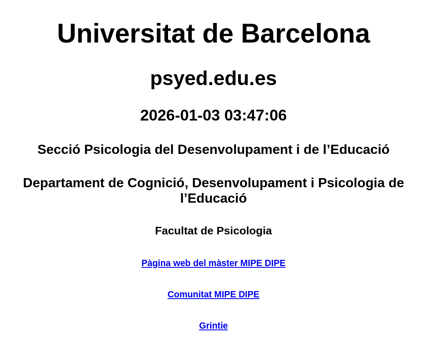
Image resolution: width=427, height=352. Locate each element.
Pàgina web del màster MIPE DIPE (213, 263)
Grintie (213, 326)
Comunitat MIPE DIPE (213, 294)
